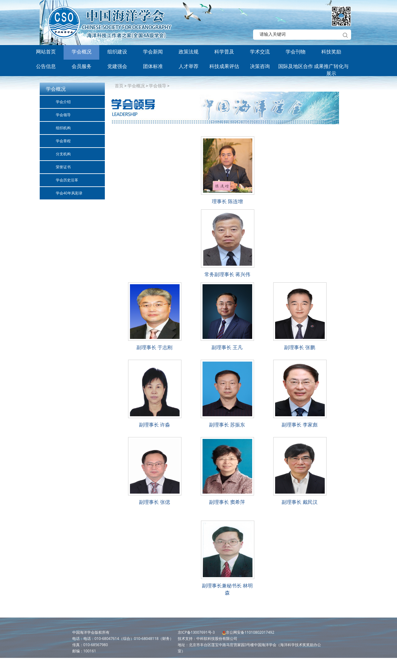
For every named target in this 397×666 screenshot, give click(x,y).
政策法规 (188, 51)
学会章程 (63, 141)
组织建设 (117, 51)
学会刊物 (296, 51)
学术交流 (260, 51)
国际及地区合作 (295, 66)
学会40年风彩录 (69, 193)
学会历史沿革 (67, 180)
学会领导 (63, 114)
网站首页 (46, 51)
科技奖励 (331, 51)
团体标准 (153, 66)
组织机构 (63, 127)
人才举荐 (188, 66)
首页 (119, 86)
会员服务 (81, 66)
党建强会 (117, 66)
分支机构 (63, 154)
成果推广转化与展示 (331, 68)
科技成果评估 (224, 66)
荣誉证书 (63, 167)
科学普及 (224, 51)
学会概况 (81, 51)
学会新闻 (153, 51)
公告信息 (46, 66)
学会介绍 (63, 101)
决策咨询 (260, 66)
